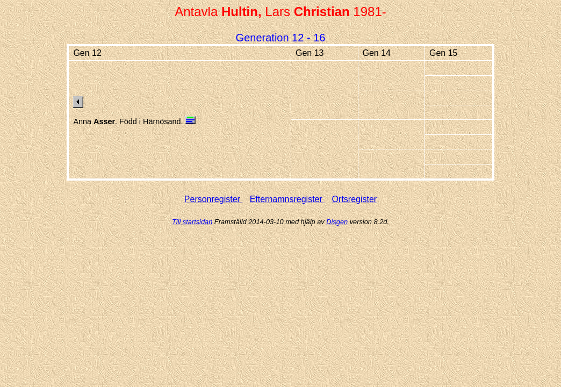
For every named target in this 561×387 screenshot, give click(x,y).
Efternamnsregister (287, 199)
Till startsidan (192, 222)
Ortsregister (354, 199)
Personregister (213, 199)
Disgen (337, 222)
